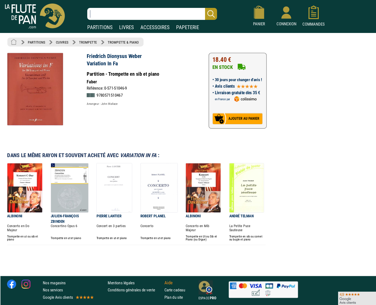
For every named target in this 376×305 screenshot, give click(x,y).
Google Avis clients (68, 297)
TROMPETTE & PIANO (123, 42)
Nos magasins (54, 282)
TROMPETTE (88, 42)
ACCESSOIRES (155, 27)
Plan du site (173, 297)
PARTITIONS (100, 27)
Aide (168, 282)
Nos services (53, 290)
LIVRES (126, 27)
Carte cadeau (174, 290)
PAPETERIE (187, 27)
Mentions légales (121, 282)
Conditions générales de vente (135, 290)
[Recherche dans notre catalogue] (152, 14)
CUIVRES (62, 42)
